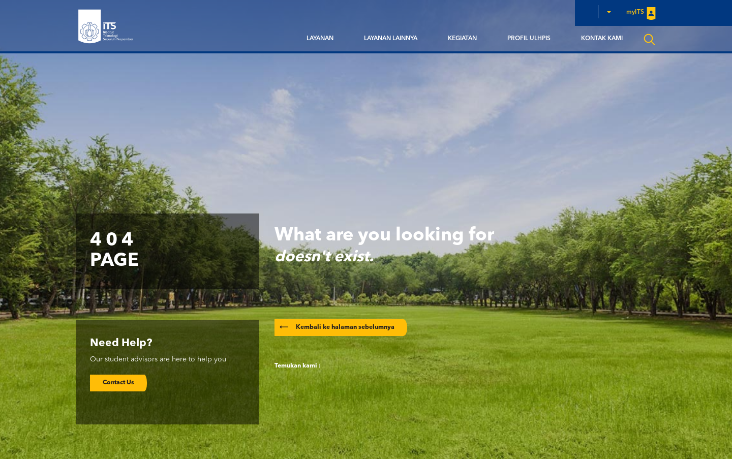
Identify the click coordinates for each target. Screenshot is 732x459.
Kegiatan (462, 39)
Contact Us (118, 383)
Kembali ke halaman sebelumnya (337, 327)
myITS (641, 12)
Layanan (320, 39)
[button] (608, 11)
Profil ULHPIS (529, 39)
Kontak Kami (602, 39)
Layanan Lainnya (390, 39)
